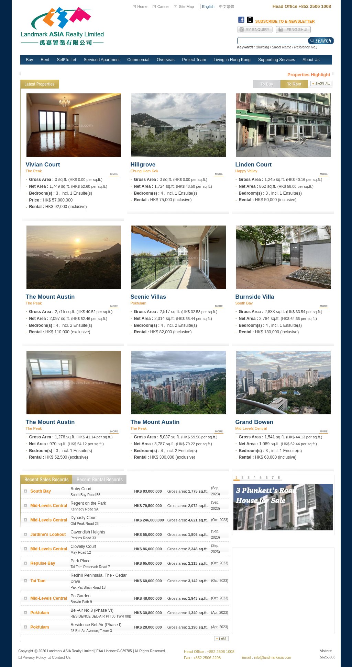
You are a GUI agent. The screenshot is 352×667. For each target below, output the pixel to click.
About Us (310, 59)
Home (142, 6)
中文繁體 (226, 6)
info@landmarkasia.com (272, 657)
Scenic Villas (148, 297)
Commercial (138, 59)
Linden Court (253, 164)
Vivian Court (43, 164)
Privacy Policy (34, 657)
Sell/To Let (66, 59)
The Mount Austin (50, 297)
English (208, 6)
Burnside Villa (254, 297)
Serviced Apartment (102, 59)
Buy (29, 59)
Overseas (165, 59)
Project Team (194, 59)
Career (163, 6)
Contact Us (61, 657)
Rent (45, 59)
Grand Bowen (254, 422)
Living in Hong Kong (232, 59)
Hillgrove (143, 164)
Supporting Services (276, 59)
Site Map (186, 6)
